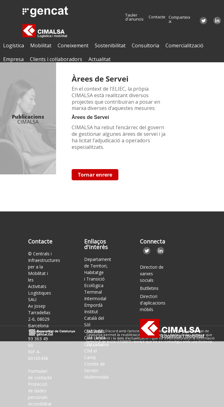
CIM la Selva (96, 344)
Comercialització (184, 45)
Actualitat (99, 59)
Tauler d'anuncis (134, 17)
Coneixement (73, 45)
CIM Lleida (94, 338)
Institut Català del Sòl (94, 318)
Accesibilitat (40, 404)
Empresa (13, 59)
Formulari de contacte (40, 374)
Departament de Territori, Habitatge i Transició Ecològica (97, 272)
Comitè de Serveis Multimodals (96, 370)
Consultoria (145, 45)
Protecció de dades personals (38, 390)
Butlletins (149, 288)
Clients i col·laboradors (56, 59)
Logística (13, 45)
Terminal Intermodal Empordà (95, 298)
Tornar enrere (95, 174)
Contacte (157, 17)
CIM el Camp (90, 354)
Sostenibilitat (110, 45)
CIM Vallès (94, 331)
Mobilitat (40, 45)
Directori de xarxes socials (152, 273)
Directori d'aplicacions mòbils (152, 302)
